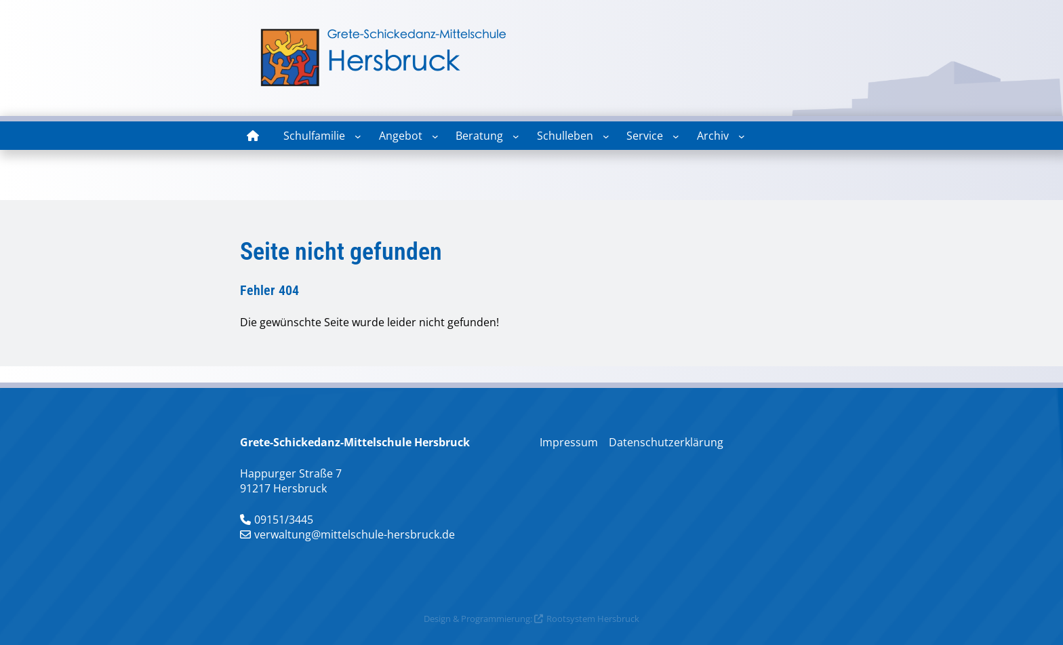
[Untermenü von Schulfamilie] (358, 136)
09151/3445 (283, 519)
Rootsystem (570, 618)
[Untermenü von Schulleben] (606, 136)
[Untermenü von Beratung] (516, 136)
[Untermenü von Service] (676, 136)
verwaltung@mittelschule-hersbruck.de (354, 534)
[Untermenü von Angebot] (435, 136)
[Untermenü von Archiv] (741, 136)
